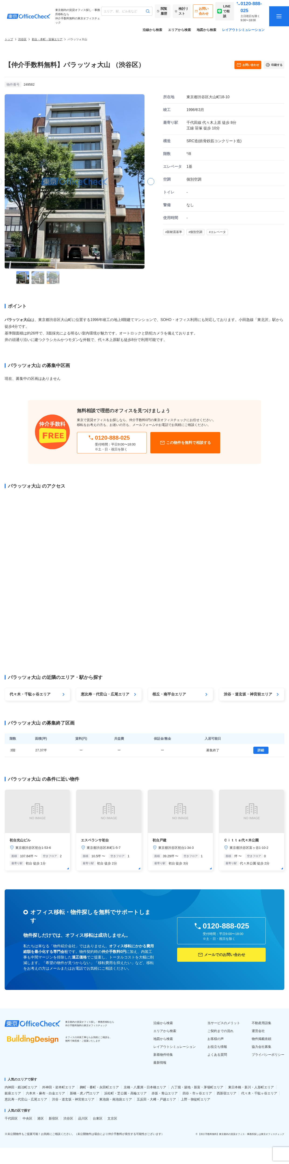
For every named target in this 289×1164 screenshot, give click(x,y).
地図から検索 (206, 30)
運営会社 (258, 1031)
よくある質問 (217, 1054)
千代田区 (11, 1118)
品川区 (83, 1118)
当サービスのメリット (223, 1023)
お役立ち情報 (217, 1047)
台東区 (98, 1118)
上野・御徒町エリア (195, 1099)
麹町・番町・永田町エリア (99, 1087)
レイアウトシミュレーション (243, 30)
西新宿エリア (226, 1093)
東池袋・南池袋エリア (115, 1099)
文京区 (112, 1118)
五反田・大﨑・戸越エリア (156, 1099)
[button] (151, 181)
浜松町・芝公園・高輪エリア (125, 1093)
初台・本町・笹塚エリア (47, 39)
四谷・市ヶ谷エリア (197, 1093)
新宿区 (53, 1118)
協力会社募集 (261, 1047)
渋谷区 (22, 39)
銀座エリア (13, 1093)
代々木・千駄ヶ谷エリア (259, 1093)
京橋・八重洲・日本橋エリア (145, 1087)
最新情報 (159, 1062)
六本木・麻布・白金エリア (45, 1093)
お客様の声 (215, 1039)
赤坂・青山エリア (164, 1093)
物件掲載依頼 (261, 1039)
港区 (40, 1118)
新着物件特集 (163, 1054)
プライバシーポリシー (268, 1054)
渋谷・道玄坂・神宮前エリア (73, 1099)
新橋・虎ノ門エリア (84, 1093)
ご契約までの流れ (220, 1031)
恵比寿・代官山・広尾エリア (26, 1099)
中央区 (27, 1118)
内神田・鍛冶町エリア (21, 1087)
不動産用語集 (261, 1023)
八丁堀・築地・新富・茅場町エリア (197, 1087)
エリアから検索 (179, 30)
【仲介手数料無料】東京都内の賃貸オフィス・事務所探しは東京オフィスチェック (241, 1134)
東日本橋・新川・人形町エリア (251, 1087)
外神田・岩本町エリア (58, 1087)
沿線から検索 (152, 30)
